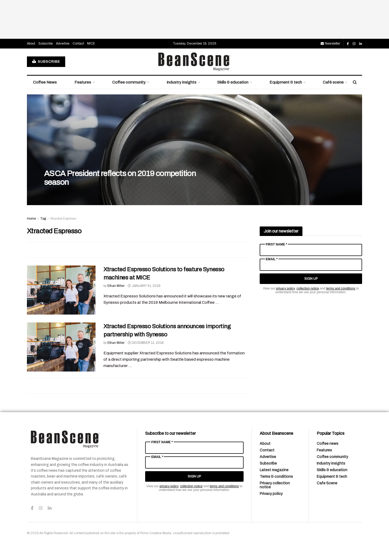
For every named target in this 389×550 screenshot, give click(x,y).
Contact (78, 43)
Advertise (62, 43)
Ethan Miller (116, 286)
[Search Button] (355, 82)
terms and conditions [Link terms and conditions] (340, 288)
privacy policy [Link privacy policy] (285, 288)
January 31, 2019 (144, 286)
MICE (91, 43)
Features (82, 82)
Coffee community (129, 82)
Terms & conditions (276, 477)
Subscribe (45, 43)
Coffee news (327, 444)
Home (31, 218)
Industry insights (181, 82)
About (31, 43)
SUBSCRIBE (46, 62)
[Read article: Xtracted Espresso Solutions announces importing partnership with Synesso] (61, 347)
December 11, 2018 (146, 343)
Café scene (333, 82)
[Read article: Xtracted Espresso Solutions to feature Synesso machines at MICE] (61, 290)
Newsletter (330, 43)
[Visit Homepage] (194, 61)
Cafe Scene (327, 483)
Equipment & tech (285, 82)
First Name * (276, 244)
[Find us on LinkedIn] (360, 44)
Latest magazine (274, 470)
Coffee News (45, 82)
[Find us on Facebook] (348, 44)
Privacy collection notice (275, 485)
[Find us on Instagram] (354, 44)
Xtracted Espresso (63, 218)
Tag (43, 218)
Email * (272, 259)
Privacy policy (271, 494)
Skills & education (232, 82)
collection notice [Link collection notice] (308, 288)
